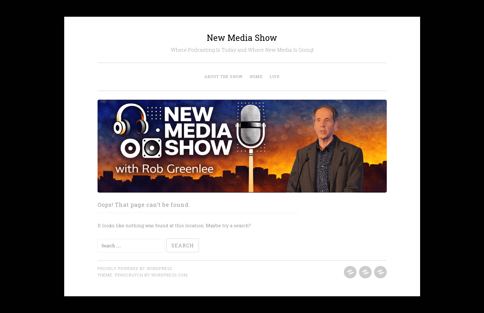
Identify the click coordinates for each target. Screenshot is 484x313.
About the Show (223, 76)
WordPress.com (169, 274)
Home (256, 76)
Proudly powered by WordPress (135, 268)
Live (274, 76)
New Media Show (242, 37)
